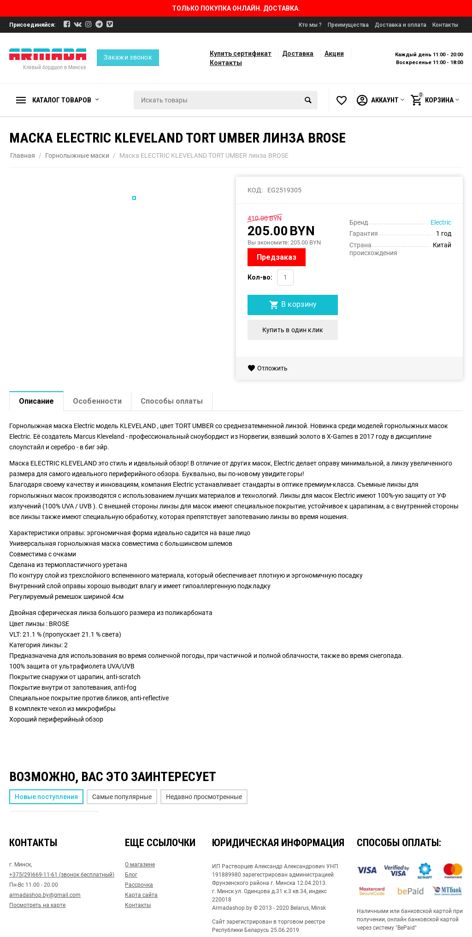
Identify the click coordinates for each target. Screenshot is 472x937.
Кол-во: (260, 277)
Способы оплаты (172, 401)
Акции (334, 53)
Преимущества (348, 25)
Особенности (97, 401)
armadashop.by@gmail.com (45, 895)
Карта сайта (141, 895)
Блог (131, 874)
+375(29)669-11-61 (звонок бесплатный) (61, 874)
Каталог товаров (61, 100)
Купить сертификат (240, 53)
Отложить (268, 368)
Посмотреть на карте (37, 905)
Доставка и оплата (400, 25)
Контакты (445, 25)
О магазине (140, 864)
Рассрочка (139, 885)
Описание (36, 401)
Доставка (297, 53)
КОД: (255, 190)
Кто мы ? (310, 25)
